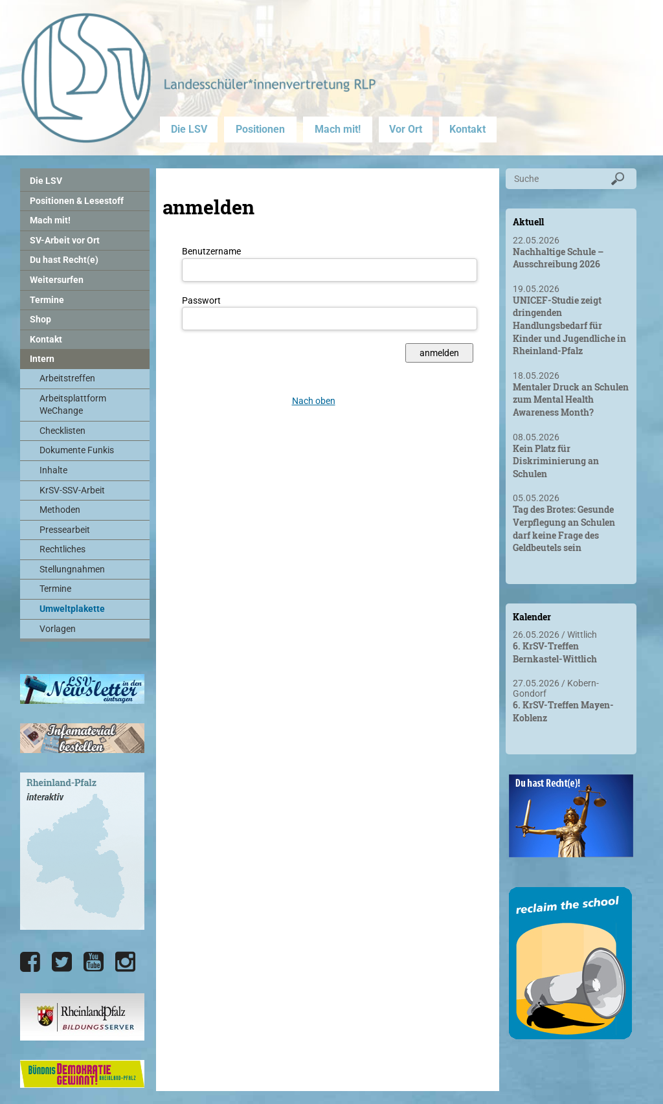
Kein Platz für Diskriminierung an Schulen (556, 461)
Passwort (201, 300)
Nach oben (313, 401)
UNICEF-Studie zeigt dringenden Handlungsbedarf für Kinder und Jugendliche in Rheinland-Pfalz (569, 325)
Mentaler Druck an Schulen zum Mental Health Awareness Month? (571, 399)
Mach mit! (338, 129)
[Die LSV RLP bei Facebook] (30, 962)
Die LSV (189, 129)
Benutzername (211, 251)
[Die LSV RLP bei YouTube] (94, 962)
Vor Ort (405, 129)
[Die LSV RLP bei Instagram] (125, 962)
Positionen (260, 129)
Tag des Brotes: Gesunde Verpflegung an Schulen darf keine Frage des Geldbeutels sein (564, 528)
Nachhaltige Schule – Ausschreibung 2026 (558, 258)
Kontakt (467, 129)
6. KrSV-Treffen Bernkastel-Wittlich (555, 652)
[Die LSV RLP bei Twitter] (62, 962)
